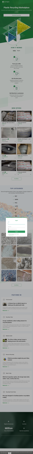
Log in (16, 231)
